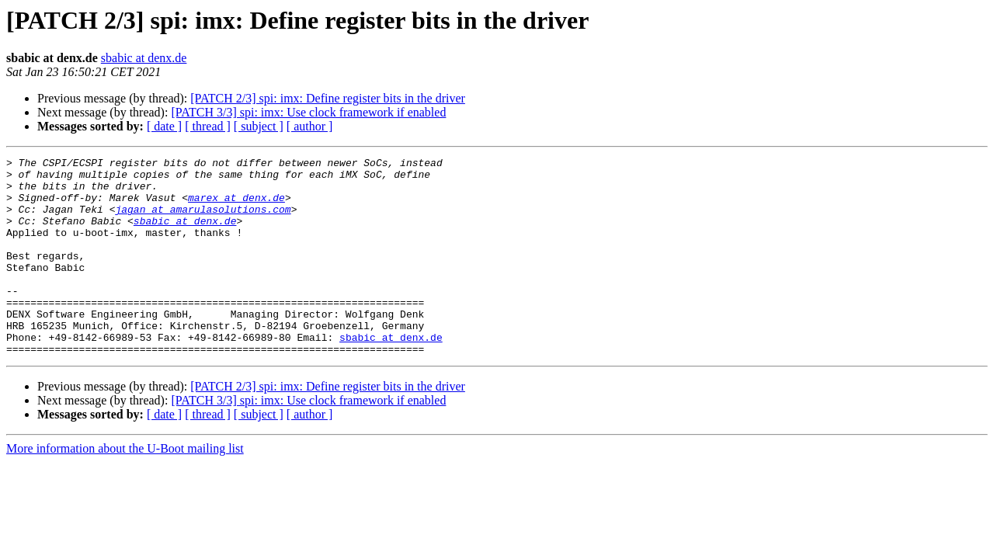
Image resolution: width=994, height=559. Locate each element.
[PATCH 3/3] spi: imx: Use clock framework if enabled (308, 112)
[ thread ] (208, 126)
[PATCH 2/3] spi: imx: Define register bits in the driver (327, 98)
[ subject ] (258, 126)
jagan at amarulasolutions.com (202, 220)
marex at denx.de (236, 207)
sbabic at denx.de (144, 57)
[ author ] (310, 126)
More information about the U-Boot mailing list (125, 488)
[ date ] (164, 126)
